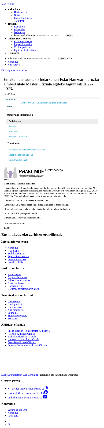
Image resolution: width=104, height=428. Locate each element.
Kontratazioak (15, 307)
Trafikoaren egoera (17, 315)
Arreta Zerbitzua (16, 283)
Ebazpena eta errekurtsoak (21, 154)
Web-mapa (19, 32)
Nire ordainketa (16, 310)
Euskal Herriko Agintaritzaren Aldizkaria (29, 330)
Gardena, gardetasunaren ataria (23, 288)
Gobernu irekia (15, 286)
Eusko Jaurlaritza (23, 18)
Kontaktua (19, 26)
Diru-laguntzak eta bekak (14, 70)
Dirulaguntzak (15, 304)
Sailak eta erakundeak (19, 280)
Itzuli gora (13, 415)
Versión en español (17, 410)
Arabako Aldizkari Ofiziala (21, 333)
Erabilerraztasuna (23, 41)
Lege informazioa (17, 259)
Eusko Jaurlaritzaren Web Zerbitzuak (20, 374)
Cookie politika (22, 47)
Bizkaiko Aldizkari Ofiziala (22, 336)
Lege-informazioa (23, 44)
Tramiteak (19, 20)
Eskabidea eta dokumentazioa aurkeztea (27, 149)
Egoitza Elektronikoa (25, 50)
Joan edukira (7, 4)
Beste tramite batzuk (18, 160)
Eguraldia (13, 312)
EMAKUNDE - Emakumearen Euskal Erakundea (44, 102)
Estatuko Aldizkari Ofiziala (22, 342)
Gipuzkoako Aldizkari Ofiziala (23, 339)
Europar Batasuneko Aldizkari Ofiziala (27, 345)
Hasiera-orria (20, 12)
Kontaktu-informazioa (19, 136)
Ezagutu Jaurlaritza (17, 277)
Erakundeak (14, 131)
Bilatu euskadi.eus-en (25, 35)
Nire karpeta (14, 64)
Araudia (12, 126)
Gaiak (17, 15)
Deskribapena (15, 121)
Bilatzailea (19, 29)
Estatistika (13, 318)
